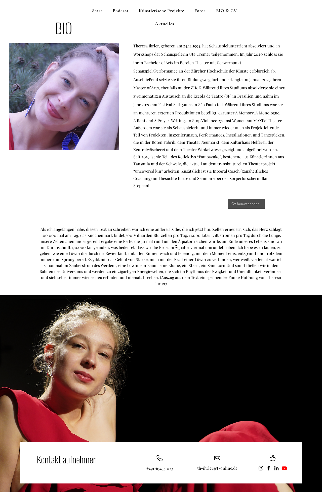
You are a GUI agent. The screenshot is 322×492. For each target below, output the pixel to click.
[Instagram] (261, 468)
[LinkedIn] (276, 468)
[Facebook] (269, 468)
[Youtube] (284, 468)
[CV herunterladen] (246, 204)
